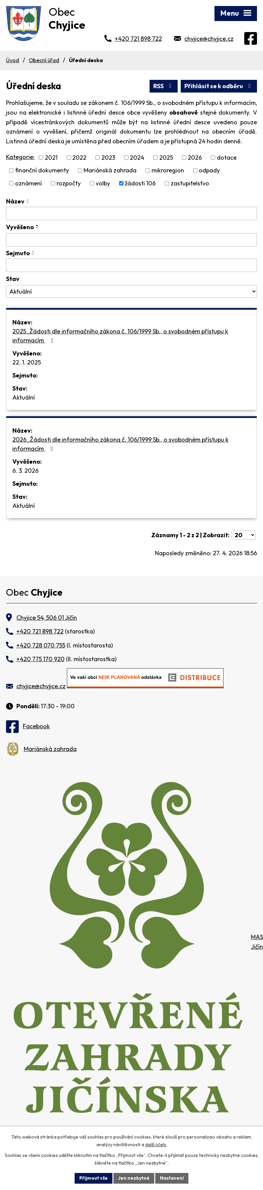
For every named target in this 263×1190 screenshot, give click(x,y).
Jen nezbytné (134, 1178)
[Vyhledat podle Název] (131, 213)
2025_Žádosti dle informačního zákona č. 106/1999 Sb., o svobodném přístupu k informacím (120, 335)
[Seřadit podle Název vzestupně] (28, 199)
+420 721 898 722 (138, 38)
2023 (108, 157)
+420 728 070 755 (40, 645)
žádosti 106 (140, 183)
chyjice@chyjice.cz (209, 38)
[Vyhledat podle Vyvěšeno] (131, 240)
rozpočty (69, 183)
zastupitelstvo (190, 183)
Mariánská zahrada (110, 170)
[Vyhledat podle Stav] (131, 291)
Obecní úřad (44, 60)
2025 (166, 157)
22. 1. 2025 (26, 362)
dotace (227, 157)
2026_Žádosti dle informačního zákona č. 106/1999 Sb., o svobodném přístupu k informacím (120, 444)
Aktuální (23, 397)
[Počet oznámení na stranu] (244, 535)
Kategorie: (20, 157)
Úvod (12, 60)
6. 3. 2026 (25, 470)
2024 (137, 157)
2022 (79, 157)
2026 (195, 157)
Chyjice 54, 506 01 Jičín (46, 617)
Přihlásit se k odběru (219, 86)
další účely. (156, 1145)
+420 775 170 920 (40, 659)
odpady (209, 170)
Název (15, 201)
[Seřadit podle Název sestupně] (28, 202)
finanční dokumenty (42, 170)
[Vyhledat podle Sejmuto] (131, 265)
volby (103, 183)
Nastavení (172, 1178)
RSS (163, 86)
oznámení (28, 183)
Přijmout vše (93, 1178)
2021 (51, 157)
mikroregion (168, 170)
